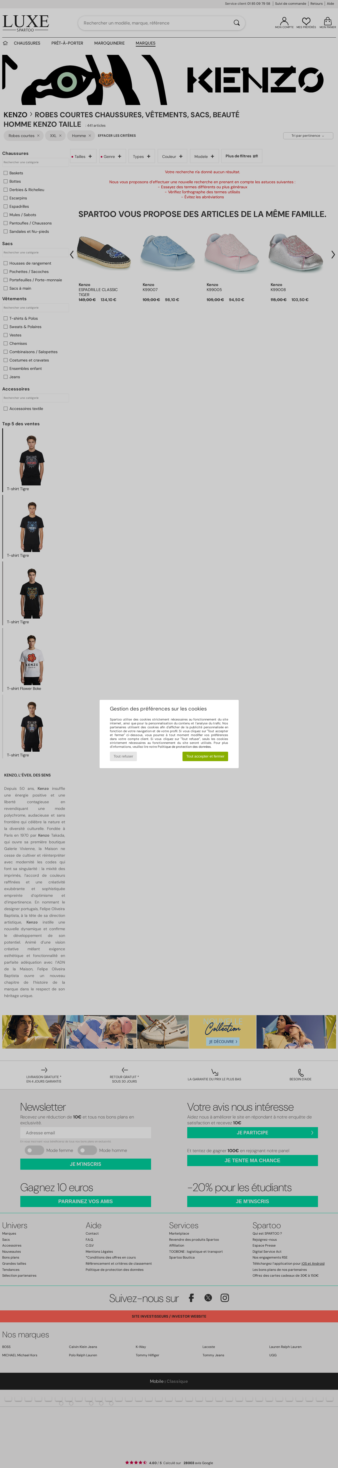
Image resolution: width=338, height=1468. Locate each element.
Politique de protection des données (184, 747)
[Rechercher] (236, 23)
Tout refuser (123, 756)
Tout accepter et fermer (205, 756)
